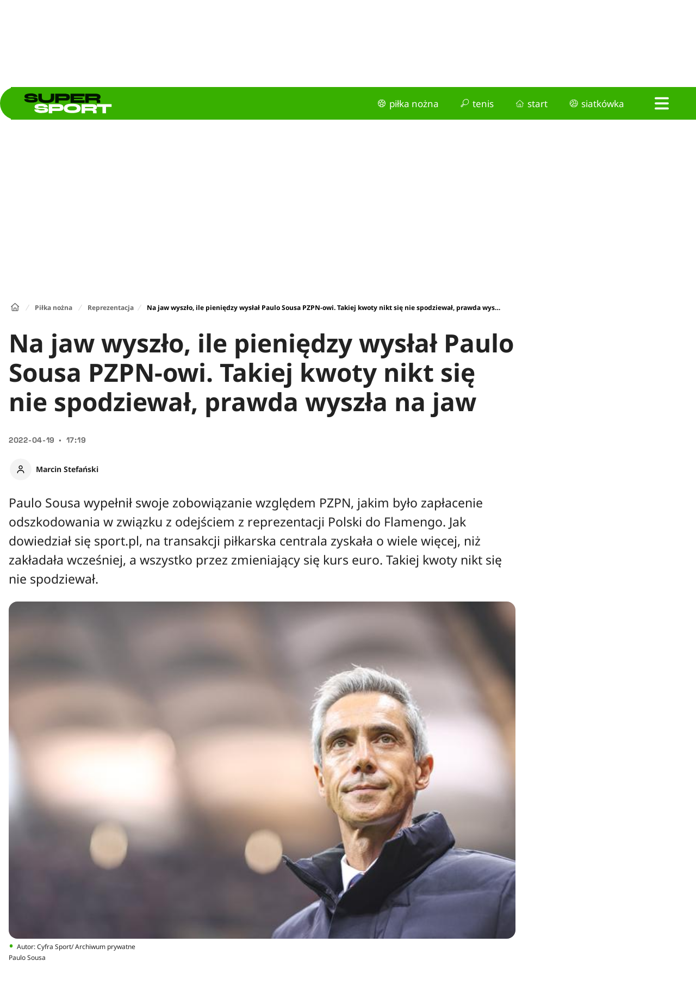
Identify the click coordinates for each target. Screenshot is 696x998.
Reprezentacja (111, 307)
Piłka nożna (53, 307)
